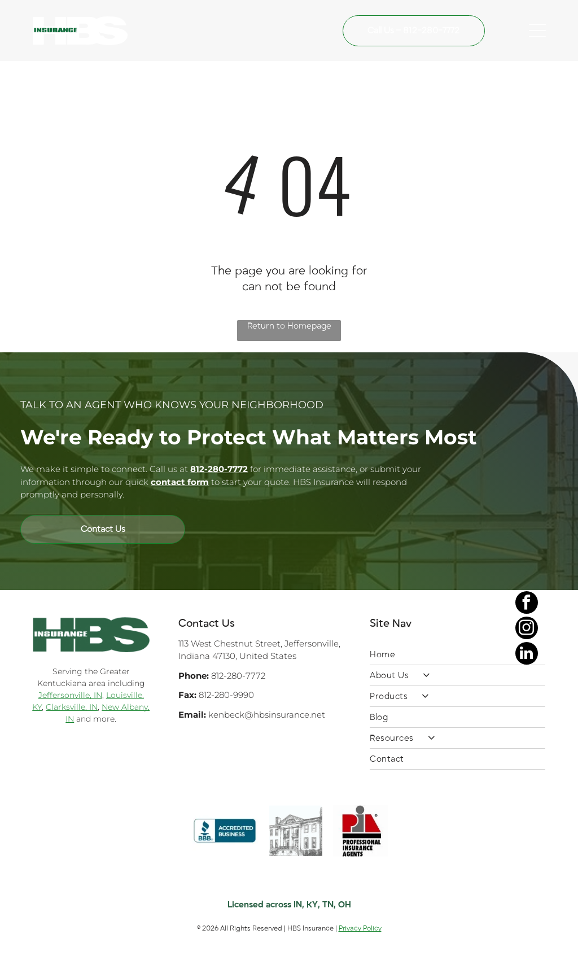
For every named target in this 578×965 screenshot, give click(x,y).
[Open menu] (537, 30)
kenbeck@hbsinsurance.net (266, 714)
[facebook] (526, 879)
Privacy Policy (360, 928)
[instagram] (526, 904)
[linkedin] (526, 929)
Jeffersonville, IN (70, 695)
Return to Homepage (289, 326)
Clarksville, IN (72, 707)
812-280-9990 (226, 694)
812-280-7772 (238, 675)
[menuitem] (457, 654)
